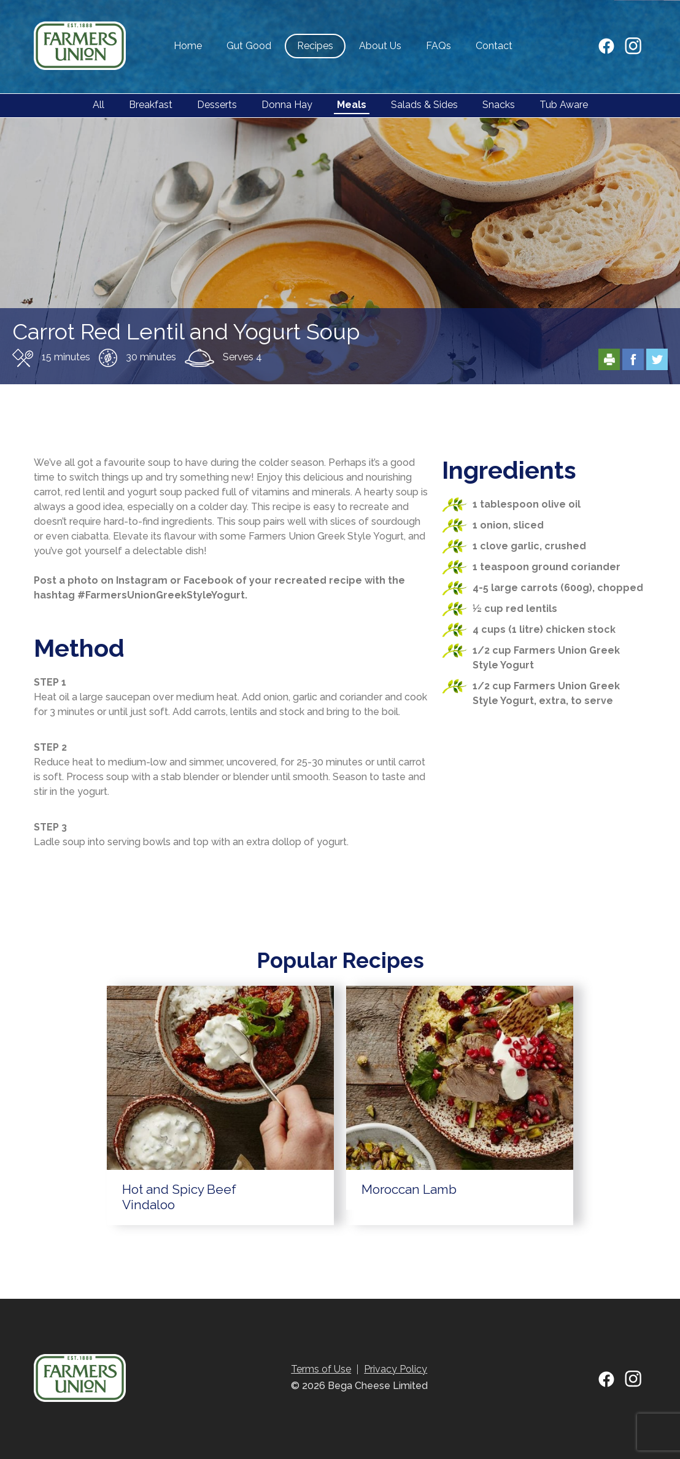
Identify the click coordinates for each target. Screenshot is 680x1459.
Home (188, 46)
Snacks (498, 104)
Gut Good (248, 46)
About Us (380, 46)
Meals (351, 104)
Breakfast (150, 104)
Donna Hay (286, 104)
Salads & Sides (424, 104)
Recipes (315, 46)
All (98, 104)
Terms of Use (321, 1369)
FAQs (438, 46)
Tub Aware (563, 104)
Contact (494, 46)
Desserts (217, 104)
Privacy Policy (395, 1369)
